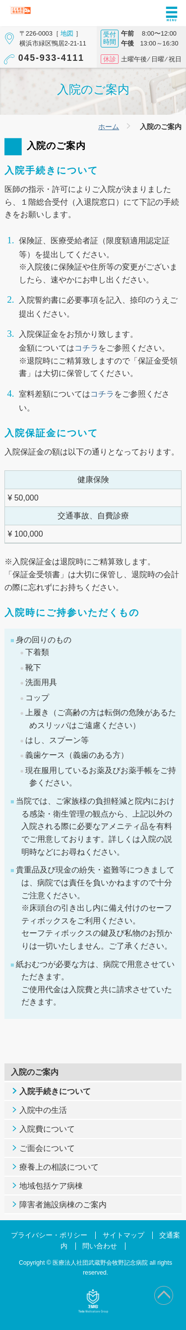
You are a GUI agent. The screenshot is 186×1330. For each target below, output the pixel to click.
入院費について (47, 1129)
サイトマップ (123, 1235)
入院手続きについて (55, 1091)
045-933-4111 (51, 58)
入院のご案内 (35, 1072)
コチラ (86, 348)
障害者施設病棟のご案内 (63, 1204)
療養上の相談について (59, 1167)
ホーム (108, 127)
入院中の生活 (43, 1110)
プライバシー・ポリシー (49, 1235)
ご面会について (47, 1148)
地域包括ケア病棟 (51, 1186)
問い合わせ (99, 1246)
